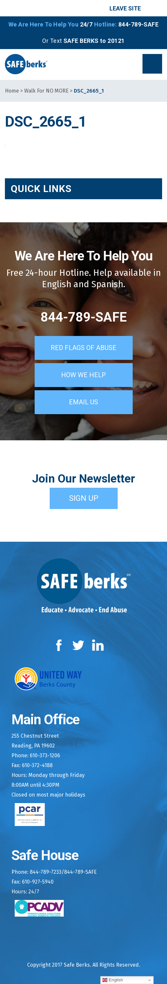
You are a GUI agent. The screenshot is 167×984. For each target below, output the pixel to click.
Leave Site (125, 8)
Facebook (60, 645)
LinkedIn (98, 645)
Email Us (83, 402)
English (112, 980)
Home (12, 91)
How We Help (83, 375)
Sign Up (83, 498)
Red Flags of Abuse (83, 348)
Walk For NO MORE (46, 91)
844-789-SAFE (84, 317)
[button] (152, 64)
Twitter (78, 645)
